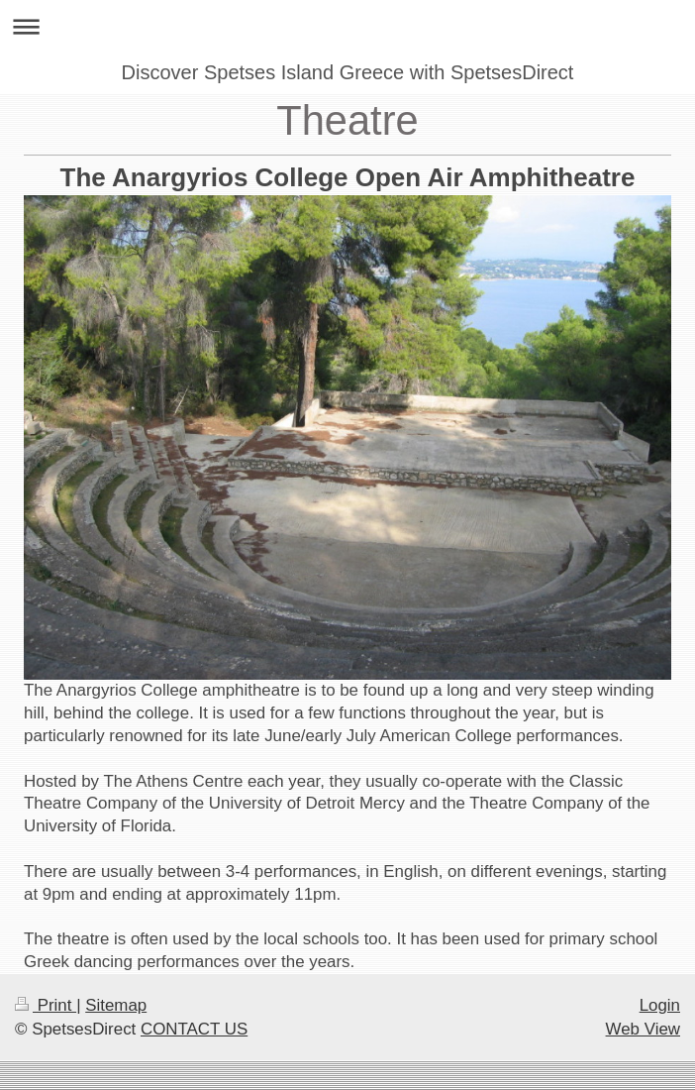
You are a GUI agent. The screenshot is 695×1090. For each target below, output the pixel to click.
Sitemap (116, 1005)
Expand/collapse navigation (347, 26)
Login (660, 1005)
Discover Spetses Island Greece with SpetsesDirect (348, 72)
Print (45, 1005)
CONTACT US (194, 1029)
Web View (643, 1029)
